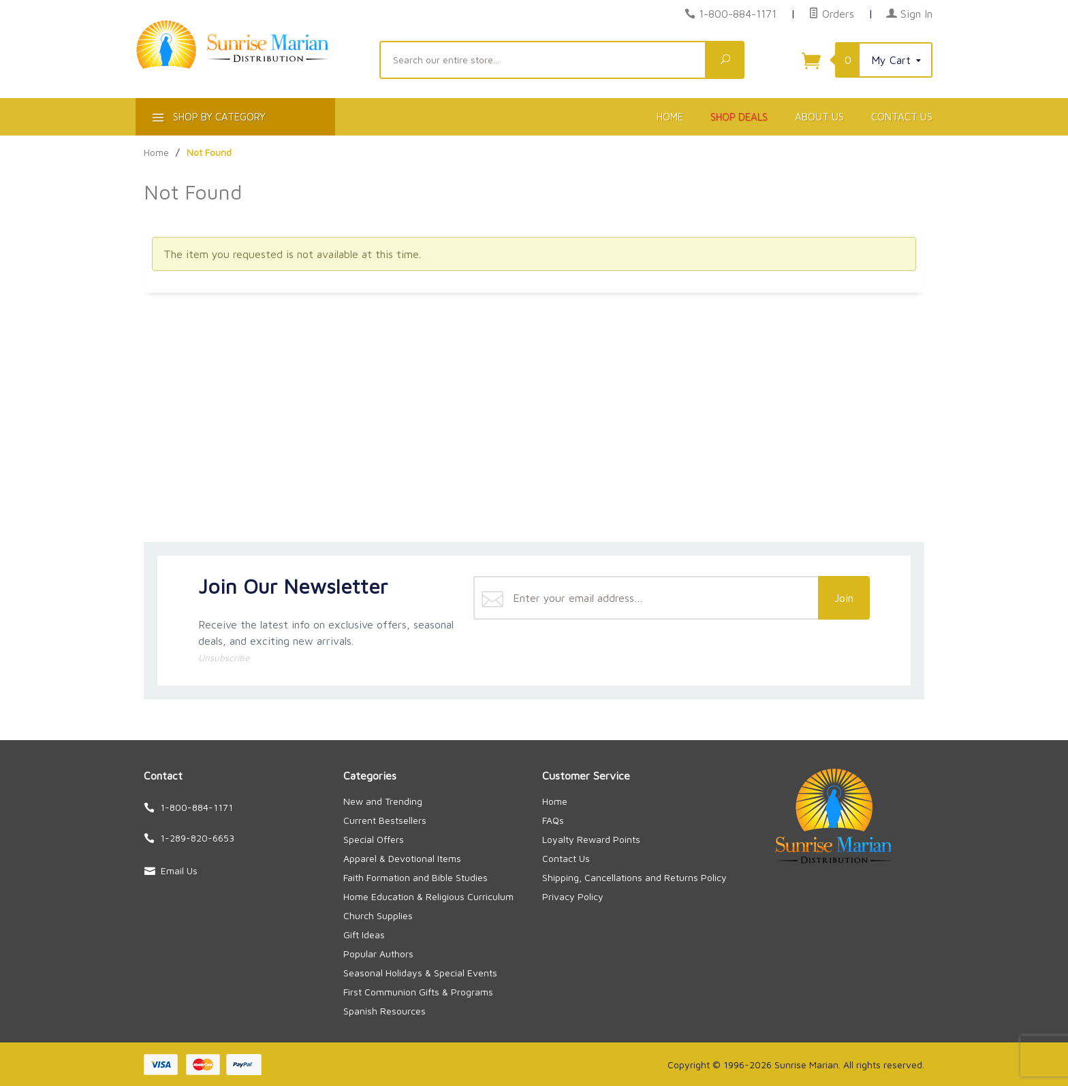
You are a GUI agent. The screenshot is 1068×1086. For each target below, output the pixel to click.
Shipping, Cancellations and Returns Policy (634, 877)
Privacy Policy (572, 896)
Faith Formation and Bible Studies (415, 877)
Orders (831, 13)
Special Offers (373, 839)
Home (670, 117)
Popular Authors (378, 953)
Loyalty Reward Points (591, 839)
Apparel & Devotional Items (402, 858)
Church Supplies (378, 915)
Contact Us (901, 117)
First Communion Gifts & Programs (418, 991)
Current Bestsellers (384, 820)
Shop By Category (207, 119)
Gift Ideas (364, 934)
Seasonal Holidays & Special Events (420, 972)
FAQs (553, 820)
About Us (819, 117)
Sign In (909, 13)
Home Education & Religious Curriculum (428, 896)
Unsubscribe (223, 657)
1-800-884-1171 (737, 13)
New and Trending (382, 801)
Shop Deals (739, 117)
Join (843, 598)
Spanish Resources (384, 1011)
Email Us (179, 870)
